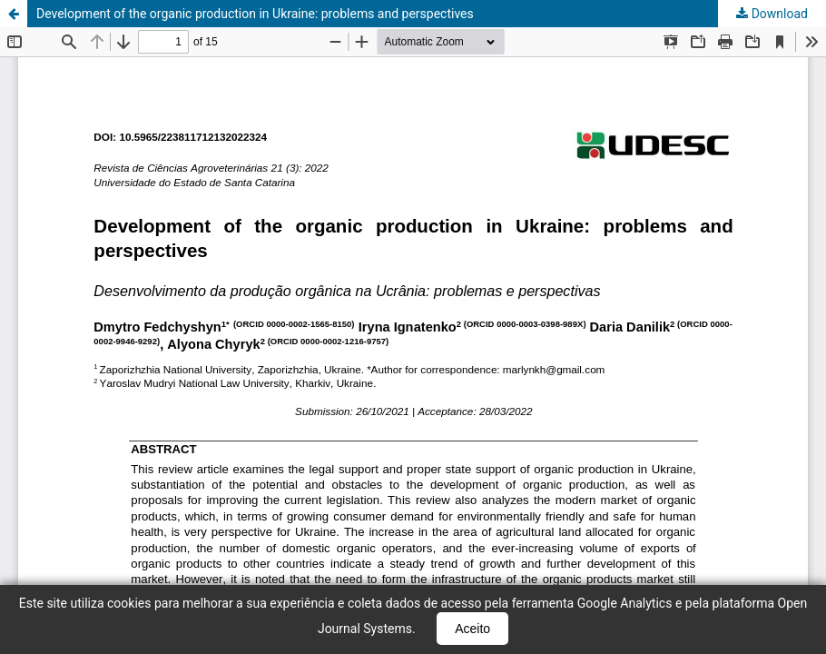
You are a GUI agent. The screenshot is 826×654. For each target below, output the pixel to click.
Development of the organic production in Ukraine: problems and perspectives (255, 13)
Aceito (472, 628)
